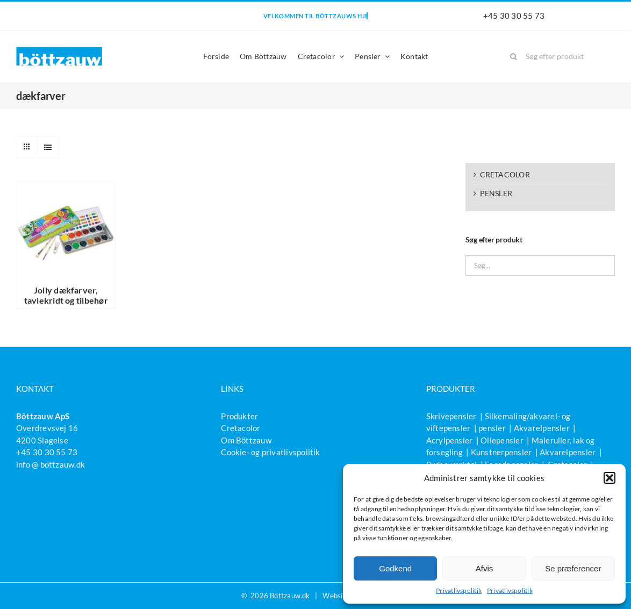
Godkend (395, 568)
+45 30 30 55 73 (513, 15)
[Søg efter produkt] (559, 56)
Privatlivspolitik (459, 590)
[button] (609, 477)
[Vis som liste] (48, 147)
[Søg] (514, 56)
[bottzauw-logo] (59, 50)
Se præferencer (573, 568)
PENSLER (496, 193)
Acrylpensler (449, 440)
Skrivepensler (451, 416)
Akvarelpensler (542, 428)
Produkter (239, 416)
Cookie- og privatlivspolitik (270, 452)
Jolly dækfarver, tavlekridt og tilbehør (66, 295)
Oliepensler (502, 440)
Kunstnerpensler (501, 452)
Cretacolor (240, 428)
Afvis (484, 568)
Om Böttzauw (246, 440)
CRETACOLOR (505, 174)
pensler (492, 428)
